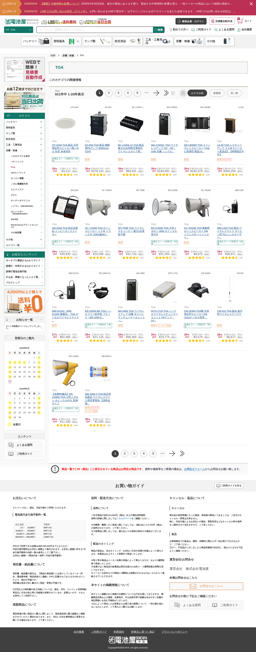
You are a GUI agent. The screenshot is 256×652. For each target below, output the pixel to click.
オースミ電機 (17, 178)
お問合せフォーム (194, 469)
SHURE (14, 219)
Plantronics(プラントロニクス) (24, 226)
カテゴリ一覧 (13, 245)
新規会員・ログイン (191, 21)
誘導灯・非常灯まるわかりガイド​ (23, 266)
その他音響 (16, 232)
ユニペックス (17, 189)
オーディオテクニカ (20, 200)
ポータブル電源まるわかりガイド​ (23, 260)
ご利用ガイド (201, 29)
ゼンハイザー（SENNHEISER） (20, 212)
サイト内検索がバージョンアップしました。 (23, 327)
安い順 (234, 93)
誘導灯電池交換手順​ (16, 271)
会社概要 (244, 29)
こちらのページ (124, 518)
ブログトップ (13, 282)
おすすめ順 (197, 93)
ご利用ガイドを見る (228, 485)
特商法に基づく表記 (143, 631)
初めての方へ (179, 29)
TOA (13, 167)
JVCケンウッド (18, 173)
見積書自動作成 (221, 21)
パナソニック (17, 161)
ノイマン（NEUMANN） (22, 206)
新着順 (217, 93)
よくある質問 (224, 29)
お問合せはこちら (206, 586)
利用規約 (119, 631)
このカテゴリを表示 (20, 156)
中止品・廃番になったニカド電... (23, 277)
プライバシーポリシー (174, 631)
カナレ (14, 195)
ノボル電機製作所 (19, 184)
